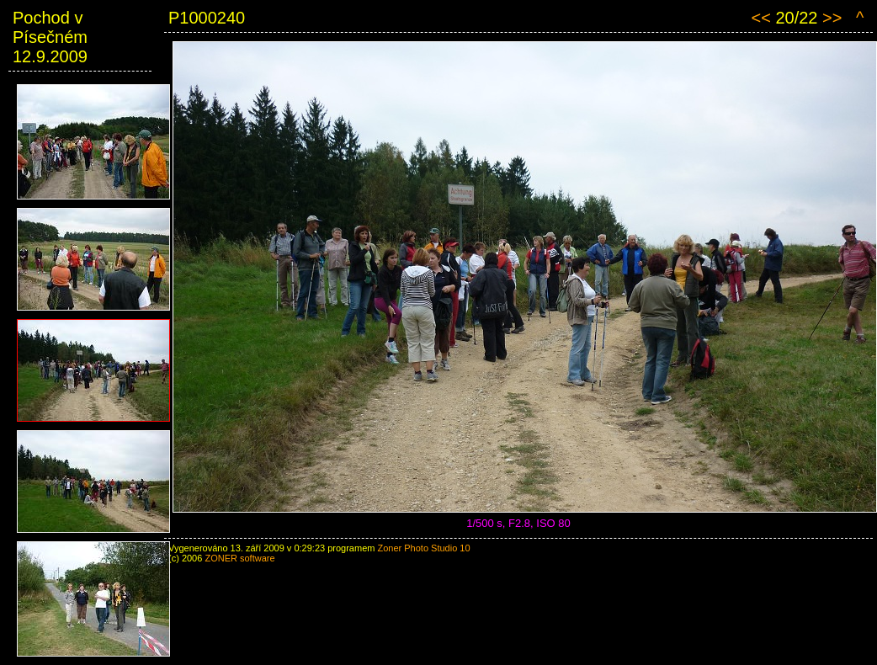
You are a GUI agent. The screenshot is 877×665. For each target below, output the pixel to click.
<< (760, 17)
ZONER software (239, 558)
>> (832, 17)
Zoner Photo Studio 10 (423, 548)
